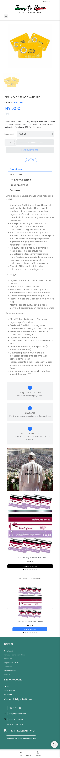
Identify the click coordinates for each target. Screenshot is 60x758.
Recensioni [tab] (15, 190)
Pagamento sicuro (11, 663)
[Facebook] (27, 160)
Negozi (7, 674)
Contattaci (8, 667)
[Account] (38, 754)
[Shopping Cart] (54, 744)
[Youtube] (35, 160)
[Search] (28, 754)
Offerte (7, 687)
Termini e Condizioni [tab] (20, 179)
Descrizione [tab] (16, 169)
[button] (6, 16)
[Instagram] (31, 160)
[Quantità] (10, 142)
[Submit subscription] (34, 738)
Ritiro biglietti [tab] (17, 174)
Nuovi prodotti (9, 690)
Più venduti (8, 694)
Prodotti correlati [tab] (19, 185)
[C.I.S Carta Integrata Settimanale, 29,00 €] (30, 531)
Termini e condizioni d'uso (14, 655)
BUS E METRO (19, 102)
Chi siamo (8, 659)
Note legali (8, 651)
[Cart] (20, 754)
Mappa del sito (10, 670)
